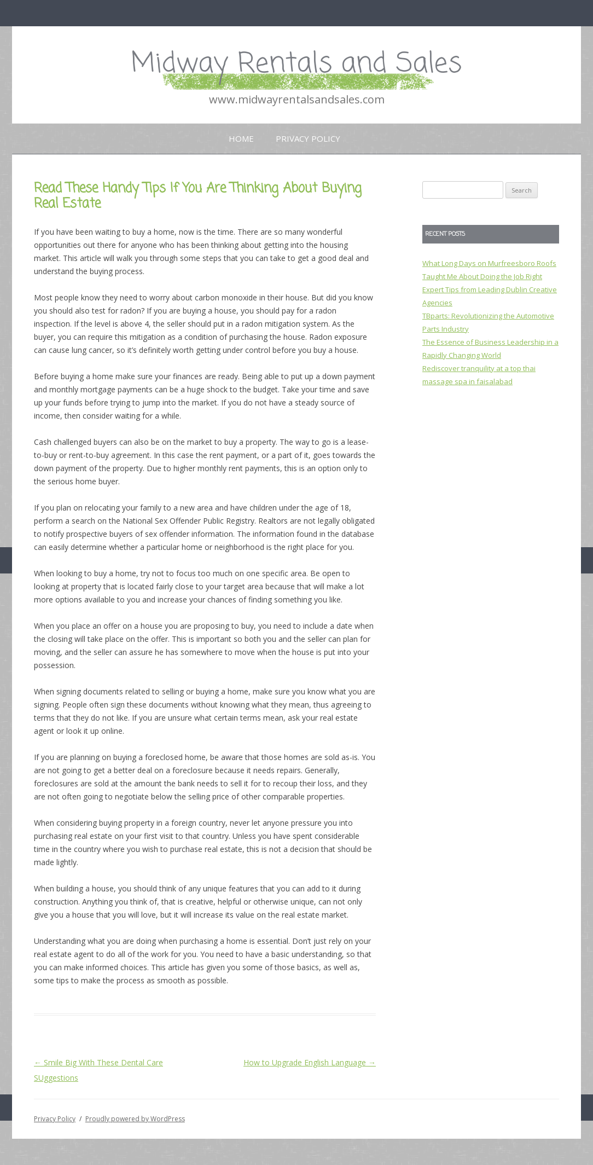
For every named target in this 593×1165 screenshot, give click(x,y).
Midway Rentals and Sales (296, 64)
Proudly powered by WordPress (135, 1118)
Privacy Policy (308, 138)
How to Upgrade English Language (309, 1062)
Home (241, 138)
